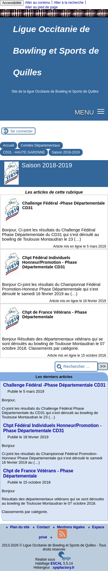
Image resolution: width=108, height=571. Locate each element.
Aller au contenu (37, 3)
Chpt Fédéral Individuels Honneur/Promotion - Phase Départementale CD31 (52, 428)
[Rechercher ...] (76, 367)
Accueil (8, 145)
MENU (84, 112)
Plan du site (18, 527)
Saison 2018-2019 (65, 152)
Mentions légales (69, 527)
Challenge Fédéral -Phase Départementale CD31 (54, 385)
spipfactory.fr (64, 568)
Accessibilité (11, 3)
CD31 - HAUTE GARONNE (24, 152)
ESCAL (56, 563)
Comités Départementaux (40, 145)
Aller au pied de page (41, 7)
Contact (42, 527)
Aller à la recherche (69, 3)
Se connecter (21, 131)
